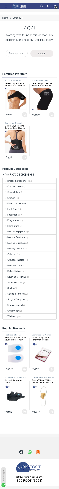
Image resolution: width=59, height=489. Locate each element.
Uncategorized (13, 305)
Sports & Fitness (13, 293)
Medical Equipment (15, 231)
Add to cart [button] (24, 114)
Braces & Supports (13, 80)
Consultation (11, 192)
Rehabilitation (12, 271)
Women (48, 335)
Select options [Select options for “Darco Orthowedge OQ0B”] (24, 411)
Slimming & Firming (14, 277)
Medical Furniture (14, 237)
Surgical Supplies (14, 299)
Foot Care (10, 209)
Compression (12, 186)
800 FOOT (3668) (29, 480)
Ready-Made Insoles (43, 378)
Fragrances (11, 220)
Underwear (11, 310)
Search (41, 6)
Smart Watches (12, 282)
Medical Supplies (14, 243)
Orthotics (10, 254)
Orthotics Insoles (13, 259)
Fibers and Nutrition (15, 203)
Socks (8, 288)
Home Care (11, 226)
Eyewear (9, 197)
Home (5, 17)
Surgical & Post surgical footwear (16, 378)
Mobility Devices (13, 248)
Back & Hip (9, 123)
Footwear (10, 214)
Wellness (10, 316)
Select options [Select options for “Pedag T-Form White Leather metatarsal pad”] (51, 411)
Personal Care (12, 265)
